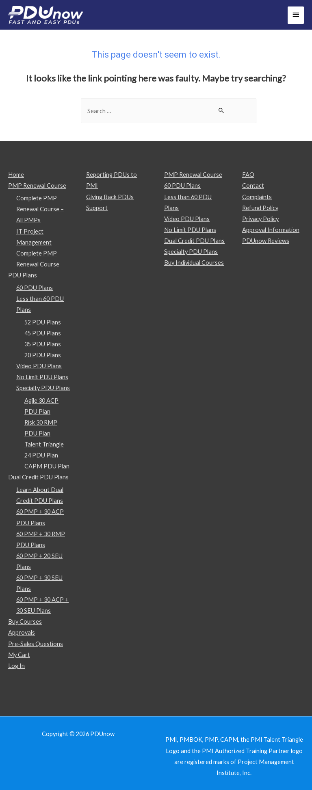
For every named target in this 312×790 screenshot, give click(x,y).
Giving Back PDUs (110, 196)
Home (16, 174)
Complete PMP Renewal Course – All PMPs (40, 209)
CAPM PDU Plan (46, 466)
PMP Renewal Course (37, 185)
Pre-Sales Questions (35, 643)
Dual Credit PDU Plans (38, 477)
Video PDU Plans (39, 366)
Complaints (257, 196)
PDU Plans (22, 275)
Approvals (21, 632)
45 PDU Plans (42, 333)
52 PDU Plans (42, 322)
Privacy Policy (260, 218)
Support (97, 207)
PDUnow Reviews (265, 240)
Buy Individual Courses (194, 262)
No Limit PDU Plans (42, 377)
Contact (253, 185)
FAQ (248, 174)
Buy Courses (25, 621)
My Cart (19, 654)
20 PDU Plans (42, 355)
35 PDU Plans (42, 344)
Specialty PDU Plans (43, 387)
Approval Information (270, 229)
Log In (16, 665)
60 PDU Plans (34, 287)
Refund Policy (260, 207)
